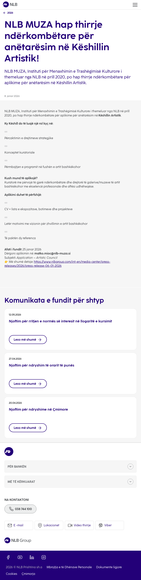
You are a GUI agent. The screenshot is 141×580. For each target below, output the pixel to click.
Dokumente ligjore (109, 567)
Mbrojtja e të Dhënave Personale (69, 567)
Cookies (11, 574)
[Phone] (20, 509)
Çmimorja (28, 574)
